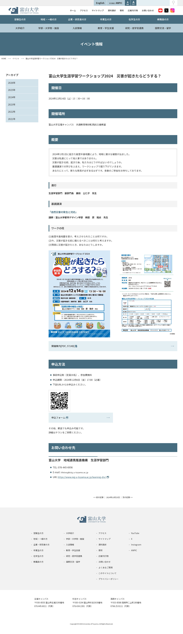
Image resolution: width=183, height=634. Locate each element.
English (100, 3)
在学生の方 (134, 19)
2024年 (11, 97)
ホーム (73, 10)
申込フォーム (58, 417)
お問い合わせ (148, 10)
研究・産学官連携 (134, 28)
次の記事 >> (128, 497)
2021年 (11, 119)
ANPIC (115, 3)
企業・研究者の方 (77, 19)
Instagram (136, 544)
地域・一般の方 (49, 19)
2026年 (11, 82)
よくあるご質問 (106, 567)
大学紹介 (20, 28)
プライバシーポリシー (109, 578)
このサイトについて (108, 573)
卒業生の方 (106, 19)
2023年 (11, 104)
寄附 (122, 10)
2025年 (11, 90)
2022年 (11, 111)
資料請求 (112, 10)
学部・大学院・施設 (48, 28)
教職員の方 (163, 19)
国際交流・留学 (163, 28)
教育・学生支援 (106, 28)
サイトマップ (98, 10)
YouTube (135, 533)
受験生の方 (20, 19)
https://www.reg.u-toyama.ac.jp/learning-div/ (82, 477)
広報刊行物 (133, 10)
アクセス (84, 10)
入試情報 (77, 28)
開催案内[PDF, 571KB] (63, 346)
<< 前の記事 (98, 497)
